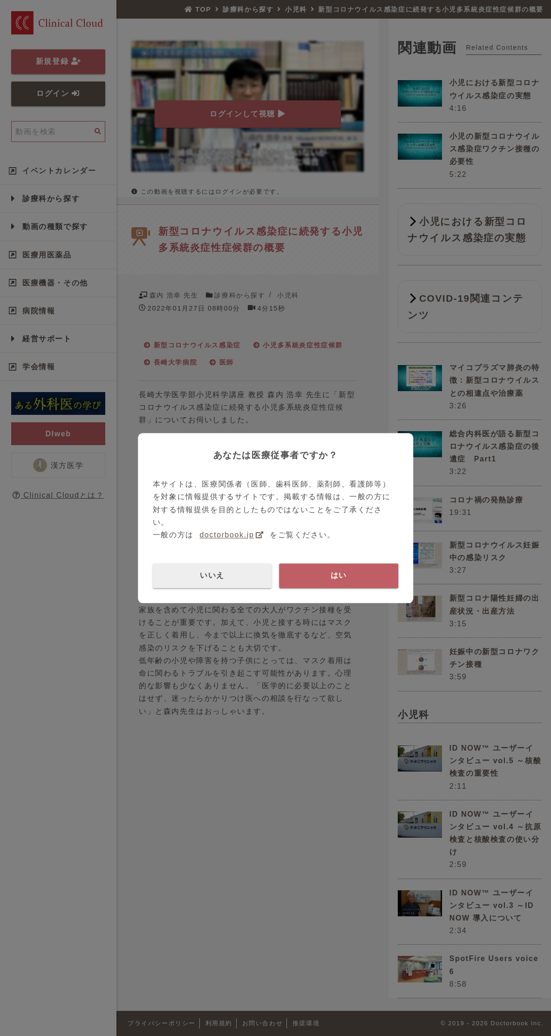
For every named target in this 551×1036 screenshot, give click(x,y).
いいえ (212, 575)
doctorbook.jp (227, 535)
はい (339, 575)
